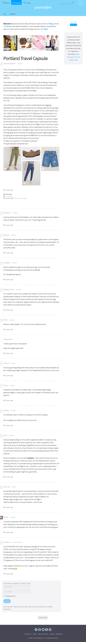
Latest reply (9, 198)
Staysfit (6, 235)
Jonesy (6, 363)
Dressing (74, 25)
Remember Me (9, 596)
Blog (51, 24)
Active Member (17, 542)
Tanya (5, 385)
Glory (5, 320)
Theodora (7, 542)
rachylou (6, 263)
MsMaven (7, 213)
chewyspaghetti (9, 63)
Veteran (19, 63)
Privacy (52, 634)
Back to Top (43, 617)
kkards (6, 517)
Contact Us (28, 634)
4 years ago (8, 190)
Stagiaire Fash (8, 289)
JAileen (6, 410)
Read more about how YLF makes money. (73, 57)
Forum (8, 26)
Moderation (59, 634)
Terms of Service (43, 634)
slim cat (6, 487)
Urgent (13, 14)
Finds (46, 29)
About (34, 634)
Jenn (5, 435)
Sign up (16, 607)
